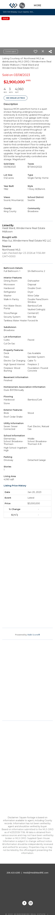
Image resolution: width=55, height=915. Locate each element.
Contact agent (10, 51)
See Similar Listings (15, 98)
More (37, 5)
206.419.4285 (13, 872)
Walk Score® (33, 634)
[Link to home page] (17, 6)
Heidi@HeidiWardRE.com (35, 872)
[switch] (35, 51)
